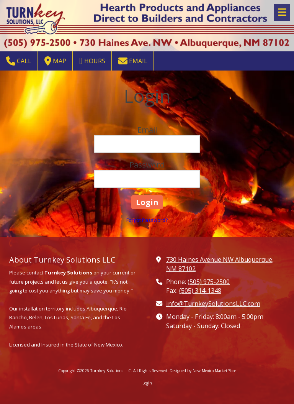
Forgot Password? (147, 220)
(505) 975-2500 (209, 282)
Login (147, 383)
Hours (92, 61)
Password (147, 164)
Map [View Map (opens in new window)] (55, 61)
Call (18, 61)
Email (132, 61)
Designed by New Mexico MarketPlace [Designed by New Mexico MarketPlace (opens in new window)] (203, 370)
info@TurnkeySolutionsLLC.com (213, 303)
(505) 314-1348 (200, 290)
